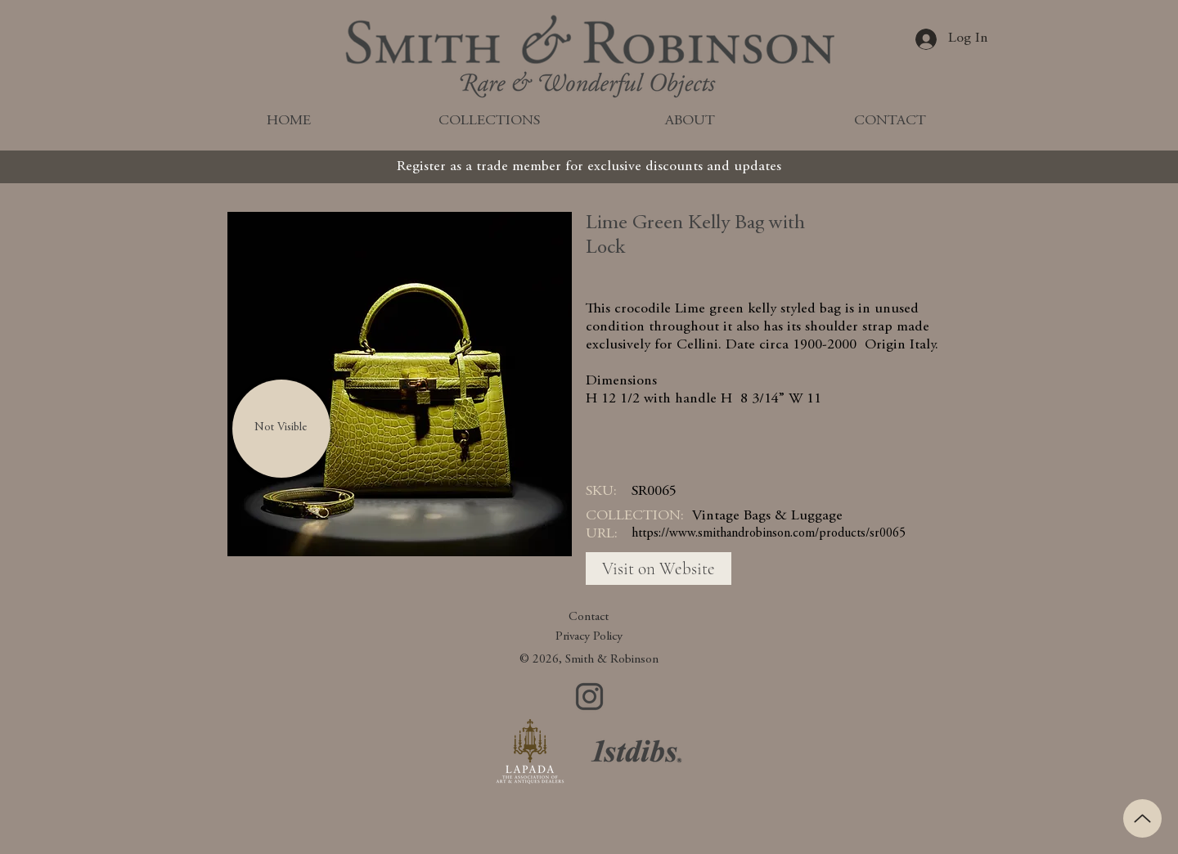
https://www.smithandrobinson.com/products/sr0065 (769, 533)
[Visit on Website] (658, 568)
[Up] (1142, 818)
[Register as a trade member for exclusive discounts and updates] (589, 167)
